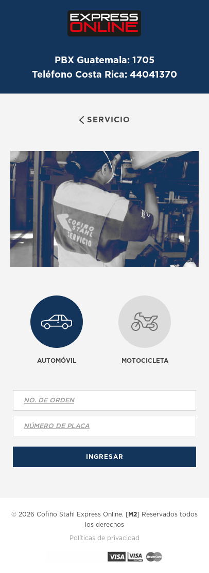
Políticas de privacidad (104, 538)
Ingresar (105, 456)
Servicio (108, 119)
